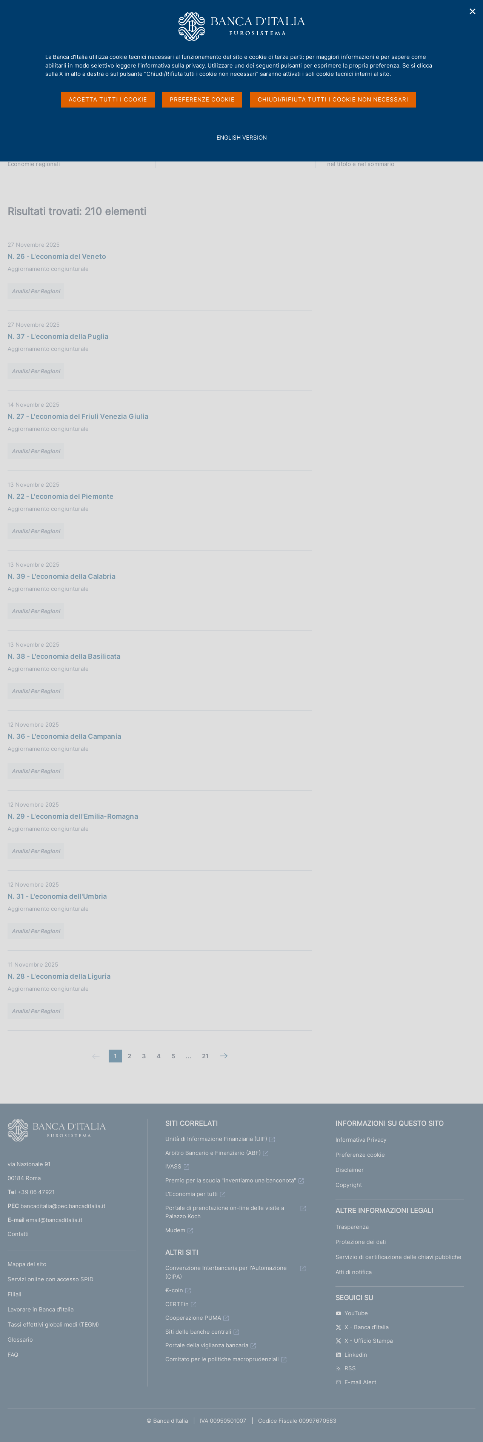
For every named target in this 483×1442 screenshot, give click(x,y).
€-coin (174, 1290)
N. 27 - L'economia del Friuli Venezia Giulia (78, 416)
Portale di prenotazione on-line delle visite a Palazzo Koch (224, 1212)
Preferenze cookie (360, 1154)
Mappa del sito (27, 1264)
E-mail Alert (355, 1382)
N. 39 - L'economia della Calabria (61, 576)
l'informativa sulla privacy (171, 65)
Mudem (175, 1230)
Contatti (18, 1234)
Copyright (348, 1184)
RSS (345, 1368)
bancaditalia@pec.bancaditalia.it (62, 1206)
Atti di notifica (353, 1272)
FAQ (13, 1354)
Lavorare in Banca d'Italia (41, 1309)
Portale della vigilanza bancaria (206, 1345)
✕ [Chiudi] (472, 11)
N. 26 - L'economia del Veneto (57, 256)
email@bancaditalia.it (54, 1220)
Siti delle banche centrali (198, 1331)
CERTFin (177, 1304)
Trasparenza (352, 1226)
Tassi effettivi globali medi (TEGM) (53, 1324)
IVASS (173, 1166)
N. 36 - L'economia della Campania (64, 736)
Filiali (15, 1294)
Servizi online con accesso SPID (51, 1279)
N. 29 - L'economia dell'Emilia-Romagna (73, 816)
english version (241, 141)
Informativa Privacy (360, 1139)
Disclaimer (349, 1169)
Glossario (20, 1339)
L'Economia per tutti (191, 1194)
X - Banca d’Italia (362, 1327)
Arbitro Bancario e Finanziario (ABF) (213, 1152)
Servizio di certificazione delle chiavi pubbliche (398, 1257)
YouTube (351, 1313)
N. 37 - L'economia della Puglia (58, 336)
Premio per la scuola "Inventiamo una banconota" (230, 1180)
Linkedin (351, 1354)
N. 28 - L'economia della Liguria (59, 976)
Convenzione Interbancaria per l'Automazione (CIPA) (226, 1272)
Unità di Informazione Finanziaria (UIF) (216, 1138)
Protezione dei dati (360, 1241)
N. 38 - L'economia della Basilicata (64, 656)
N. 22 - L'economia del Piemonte (61, 496)
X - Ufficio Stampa (364, 1340)
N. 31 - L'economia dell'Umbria (57, 896)
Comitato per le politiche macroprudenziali (222, 1359)
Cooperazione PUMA (193, 1317)
